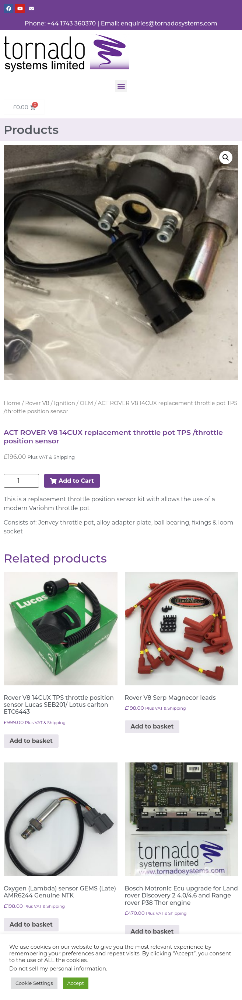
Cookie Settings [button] (34, 983)
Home (12, 403)
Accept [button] (75, 983)
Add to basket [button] (31, 740)
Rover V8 (37, 403)
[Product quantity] (21, 481)
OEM (86, 403)
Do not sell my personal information (57, 968)
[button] (121, 86)
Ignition (64, 403)
